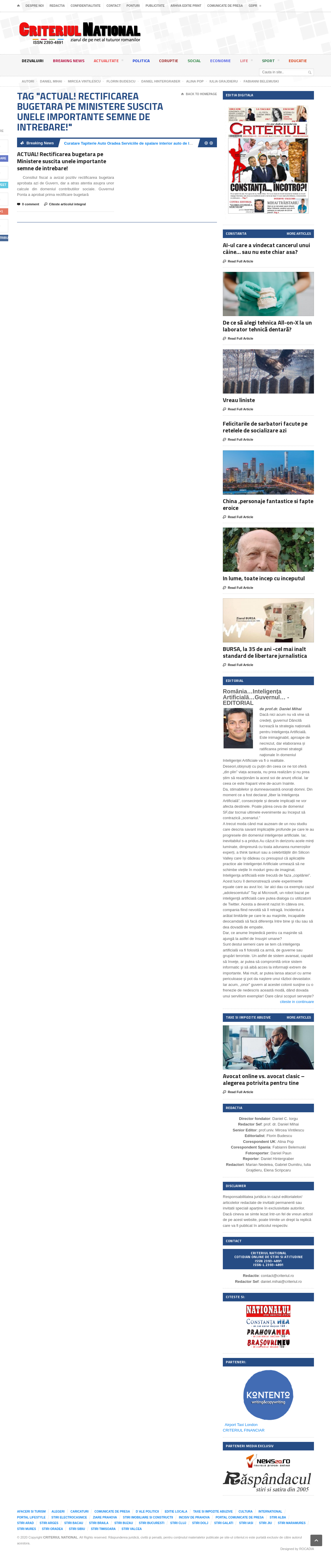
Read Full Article (238, 262)
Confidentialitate (86, 5)
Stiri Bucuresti (151, 1523)
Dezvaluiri (33, 60)
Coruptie (168, 60)
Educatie (298, 60)
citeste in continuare (297, 1001)
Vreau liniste (239, 399)
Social (194, 60)
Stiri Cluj (178, 1523)
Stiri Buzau (123, 1523)
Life (246, 61)
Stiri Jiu (265, 1523)
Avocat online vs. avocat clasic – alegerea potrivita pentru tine (264, 1079)
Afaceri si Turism (31, 1511)
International (270, 1511)
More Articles (299, 233)
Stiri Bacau (73, 1523)
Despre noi (35, 5)
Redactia (57, 5)
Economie (220, 60)
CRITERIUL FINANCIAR (244, 1430)
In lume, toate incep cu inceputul (264, 578)
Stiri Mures (26, 1529)
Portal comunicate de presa (239, 1517)
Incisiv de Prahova (194, 1517)
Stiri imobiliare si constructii (148, 1517)
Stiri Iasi (246, 1523)
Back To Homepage (199, 94)
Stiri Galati (223, 1523)
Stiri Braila (98, 1523)
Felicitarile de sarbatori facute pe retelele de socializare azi (265, 427)
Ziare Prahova (105, 1517)
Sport (270, 61)
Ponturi (133, 5)
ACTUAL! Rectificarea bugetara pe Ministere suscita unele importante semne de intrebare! (61, 161)
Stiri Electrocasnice (69, 1517)
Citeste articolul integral (65, 204)
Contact (113, 5)
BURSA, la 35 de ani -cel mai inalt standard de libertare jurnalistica (265, 652)
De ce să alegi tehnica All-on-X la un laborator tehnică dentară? (267, 326)
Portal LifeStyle (31, 1517)
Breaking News (68, 60)
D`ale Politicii (147, 1511)
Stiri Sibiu (77, 1529)
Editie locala (176, 1511)
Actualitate (108, 61)
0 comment (28, 204)
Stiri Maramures (291, 1523)
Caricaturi (79, 1511)
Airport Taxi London (241, 1424)
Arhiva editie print (185, 5)
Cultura (246, 1511)
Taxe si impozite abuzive (213, 1511)
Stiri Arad (25, 1523)
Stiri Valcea (132, 1529)
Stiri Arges (49, 1523)
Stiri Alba (278, 1517)
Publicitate (155, 5)
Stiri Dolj (200, 1523)
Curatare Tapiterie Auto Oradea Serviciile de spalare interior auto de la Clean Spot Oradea (145, 143)
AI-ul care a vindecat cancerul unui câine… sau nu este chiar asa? (266, 248)
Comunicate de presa (225, 5)
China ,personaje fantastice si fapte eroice (268, 504)
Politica (141, 60)
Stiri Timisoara (103, 1529)
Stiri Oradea (52, 1529)
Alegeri (57, 1511)
